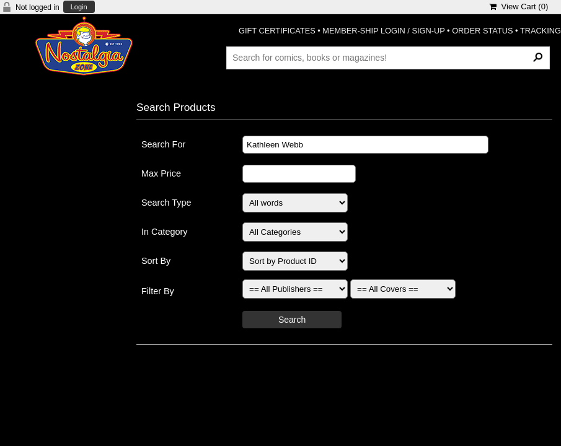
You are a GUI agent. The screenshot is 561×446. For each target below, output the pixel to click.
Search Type (166, 203)
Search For (163, 144)
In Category (164, 232)
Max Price (161, 173)
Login (79, 7)
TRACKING (540, 30)
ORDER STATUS (482, 30)
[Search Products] (388, 57)
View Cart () (518, 6)
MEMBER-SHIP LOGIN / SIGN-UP (383, 30)
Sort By (155, 261)
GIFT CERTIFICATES (277, 30)
